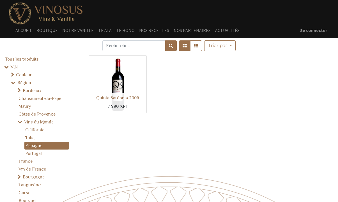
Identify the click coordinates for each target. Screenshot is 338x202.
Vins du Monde (39, 122)
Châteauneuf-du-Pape (40, 98)
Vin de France (32, 169)
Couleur (24, 74)
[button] (219, 45)
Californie (34, 129)
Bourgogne (34, 177)
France (26, 161)
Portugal (33, 153)
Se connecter (313, 30)
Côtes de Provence (37, 114)
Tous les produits (22, 59)
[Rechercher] (171, 45)
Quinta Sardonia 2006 (117, 97)
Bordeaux (32, 90)
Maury (25, 106)
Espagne (33, 145)
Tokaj (30, 137)
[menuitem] (23, 30)
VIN (14, 67)
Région (24, 82)
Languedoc (30, 184)
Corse (24, 192)
